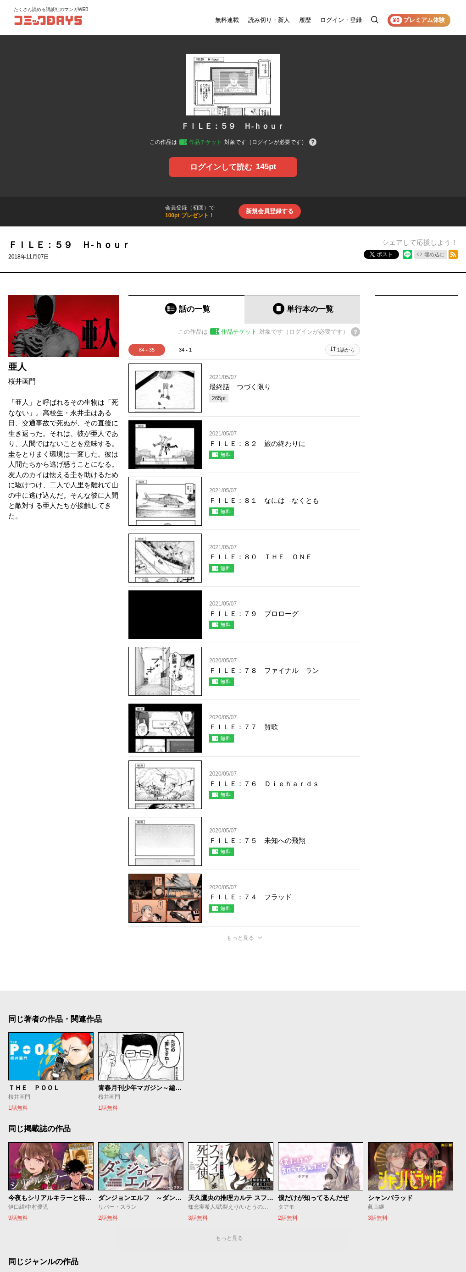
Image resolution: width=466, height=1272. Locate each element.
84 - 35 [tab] (147, 349)
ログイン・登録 (341, 20)
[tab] (186, 309)
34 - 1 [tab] (185, 349)
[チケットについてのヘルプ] (312, 142)
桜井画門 (22, 381)
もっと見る (240, 938)
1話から (346, 349)
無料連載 (227, 20)
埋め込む (434, 254)
